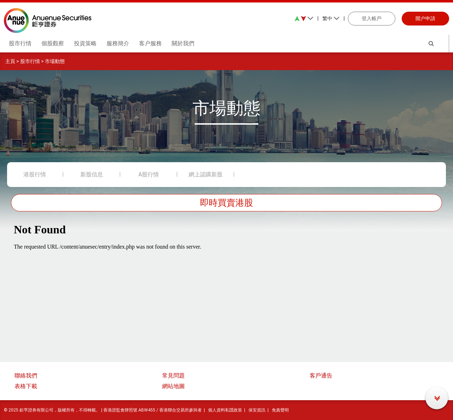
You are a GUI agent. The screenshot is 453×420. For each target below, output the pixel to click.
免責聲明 (280, 410)
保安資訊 (256, 410)
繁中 (331, 18)
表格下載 (26, 386)
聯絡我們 (26, 375)
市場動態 (55, 61)
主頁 (10, 61)
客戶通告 (321, 375)
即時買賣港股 (226, 203)
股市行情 (30, 61)
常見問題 (173, 375)
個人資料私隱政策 (225, 410)
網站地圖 (173, 386)
